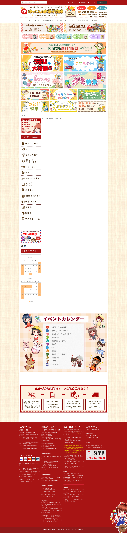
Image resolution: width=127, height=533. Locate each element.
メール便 (72, 20)
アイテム (101, 2)
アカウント (73, 2)
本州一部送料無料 (83, 20)
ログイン (92, 2)
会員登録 (83, 2)
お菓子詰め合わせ (48, 20)
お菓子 (37, 20)
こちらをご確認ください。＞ (27, 481)
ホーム (28, 20)
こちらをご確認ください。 (47, 496)
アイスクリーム (61, 20)
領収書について (96, 20)
